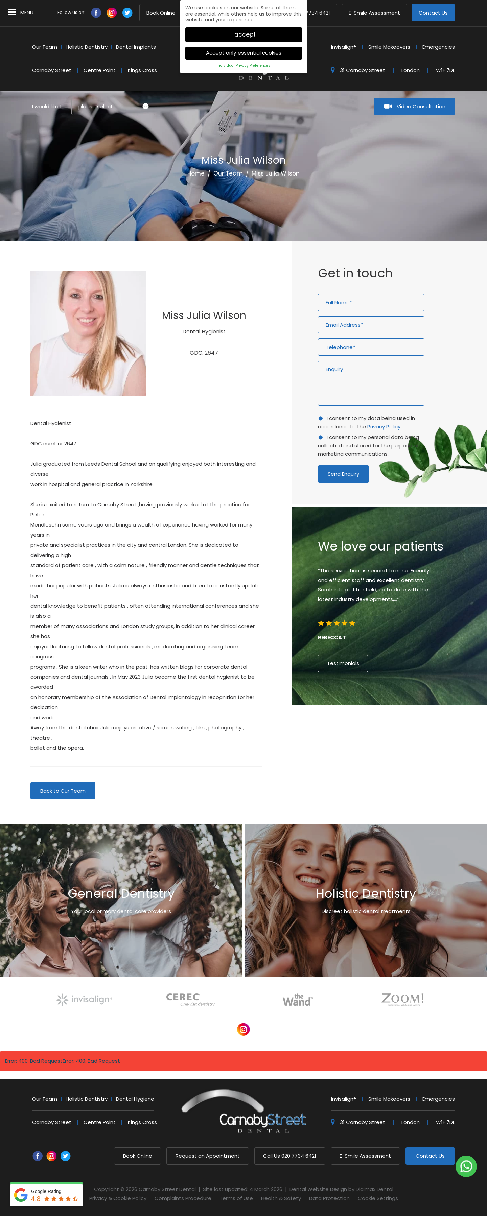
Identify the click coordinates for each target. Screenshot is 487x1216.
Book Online (161, 13)
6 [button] (395, 725)
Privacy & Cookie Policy (117, 1198)
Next (428, 210)
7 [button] (401, 725)
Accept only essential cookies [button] (243, 47)
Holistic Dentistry (87, 46)
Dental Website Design (318, 1189)
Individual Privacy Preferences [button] (243, 60)
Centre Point (100, 70)
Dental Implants (136, 46)
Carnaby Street (51, 70)
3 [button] (377, 725)
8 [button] (408, 725)
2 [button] (371, 725)
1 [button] (365, 725)
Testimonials (343, 663)
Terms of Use (236, 1198)
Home (196, 173)
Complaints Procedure (183, 1198)
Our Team (44, 46)
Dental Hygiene (135, 1098)
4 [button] (383, 725)
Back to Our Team (63, 790)
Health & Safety (281, 1198)
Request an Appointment (208, 1156)
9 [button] (414, 725)
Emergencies (438, 46)
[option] (389, 607)
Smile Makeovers (389, 46)
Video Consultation (421, 106)
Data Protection (329, 1198)
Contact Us (433, 13)
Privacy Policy (383, 426)
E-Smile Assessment (374, 13)
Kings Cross (142, 70)
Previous (412, 210)
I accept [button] (243, 29)
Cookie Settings (378, 1198)
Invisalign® (343, 46)
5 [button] (389, 725)
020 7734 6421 (289, 1156)
